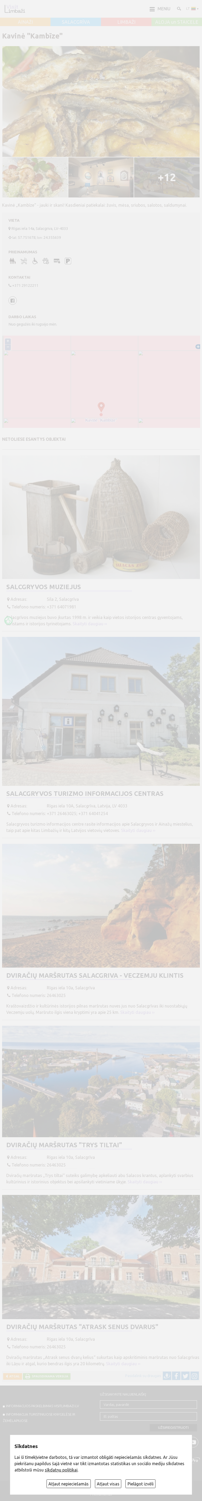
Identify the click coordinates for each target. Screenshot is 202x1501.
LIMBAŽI (126, 22)
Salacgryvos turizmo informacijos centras (85, 793)
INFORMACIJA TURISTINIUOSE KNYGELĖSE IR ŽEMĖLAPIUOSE (39, 1417)
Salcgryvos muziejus (43, 586)
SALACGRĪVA (76, 22)
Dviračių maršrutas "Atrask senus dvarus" (82, 1326)
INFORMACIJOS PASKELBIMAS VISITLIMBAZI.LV (42, 1406)
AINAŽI (25, 22)
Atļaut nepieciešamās (68, 1483)
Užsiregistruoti (173, 1428)
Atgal (14, 1376)
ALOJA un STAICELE (176, 22)
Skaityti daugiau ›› (90, 623)
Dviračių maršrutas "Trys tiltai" (64, 1145)
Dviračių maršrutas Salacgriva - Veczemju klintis (95, 975)
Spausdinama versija (49, 1376)
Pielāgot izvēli (141, 1483)
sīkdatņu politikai (61, 1470)
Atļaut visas (108, 1483)
